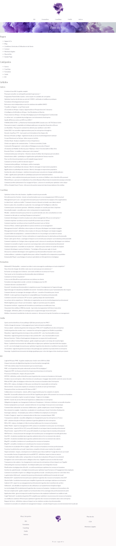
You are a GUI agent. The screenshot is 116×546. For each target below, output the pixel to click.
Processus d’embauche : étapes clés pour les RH (19, 373)
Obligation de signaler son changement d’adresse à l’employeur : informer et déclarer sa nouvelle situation (37, 402)
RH (34, 19)
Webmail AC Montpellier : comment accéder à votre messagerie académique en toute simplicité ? (34, 266)
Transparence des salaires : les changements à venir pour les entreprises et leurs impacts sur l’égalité (35, 462)
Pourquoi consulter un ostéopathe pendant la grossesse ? (22, 94)
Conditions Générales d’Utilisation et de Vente (18, 46)
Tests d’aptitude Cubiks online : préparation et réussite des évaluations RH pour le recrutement (34, 457)
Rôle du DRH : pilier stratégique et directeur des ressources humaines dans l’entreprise (31, 381)
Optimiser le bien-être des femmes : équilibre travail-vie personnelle (25, 194)
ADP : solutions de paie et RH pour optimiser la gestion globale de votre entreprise (30, 420)
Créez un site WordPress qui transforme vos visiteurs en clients (24, 279)
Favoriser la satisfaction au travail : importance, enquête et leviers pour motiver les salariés (32, 449)
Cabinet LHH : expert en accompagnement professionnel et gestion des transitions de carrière (33, 483)
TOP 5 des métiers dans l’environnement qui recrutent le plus (23, 366)
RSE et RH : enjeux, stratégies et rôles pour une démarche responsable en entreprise (30, 384)
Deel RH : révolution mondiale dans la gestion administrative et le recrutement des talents (32, 436)
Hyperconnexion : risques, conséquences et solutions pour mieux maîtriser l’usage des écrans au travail (36, 452)
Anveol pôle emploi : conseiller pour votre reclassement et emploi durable (27, 210)
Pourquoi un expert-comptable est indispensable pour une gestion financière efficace (31, 125)
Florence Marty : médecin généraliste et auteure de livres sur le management (28, 226)
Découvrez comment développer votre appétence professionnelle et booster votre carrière (33, 252)
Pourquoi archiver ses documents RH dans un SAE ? (20, 389)
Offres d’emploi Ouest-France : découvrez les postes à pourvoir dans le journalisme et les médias (34, 185)
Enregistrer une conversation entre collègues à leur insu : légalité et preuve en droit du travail (33, 459)
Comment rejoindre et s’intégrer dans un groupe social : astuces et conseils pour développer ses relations (37, 241)
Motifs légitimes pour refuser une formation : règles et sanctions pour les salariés (29, 303)
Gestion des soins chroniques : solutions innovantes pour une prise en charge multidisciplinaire (33, 172)
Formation (45, 19)
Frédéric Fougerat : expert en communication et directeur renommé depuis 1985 (29, 415)
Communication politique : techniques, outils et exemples (22, 164)
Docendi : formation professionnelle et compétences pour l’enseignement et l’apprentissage (33, 287)
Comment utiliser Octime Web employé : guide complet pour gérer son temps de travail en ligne (34, 341)
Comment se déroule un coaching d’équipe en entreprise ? (22, 215)
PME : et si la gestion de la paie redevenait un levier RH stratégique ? (25, 368)
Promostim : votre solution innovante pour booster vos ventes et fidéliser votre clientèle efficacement (36, 177)
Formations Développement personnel (16, 102)
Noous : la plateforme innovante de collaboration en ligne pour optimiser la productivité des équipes (35, 343)
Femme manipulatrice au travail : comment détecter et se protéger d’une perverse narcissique (33, 405)
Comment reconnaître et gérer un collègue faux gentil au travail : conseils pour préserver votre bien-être (37, 472)
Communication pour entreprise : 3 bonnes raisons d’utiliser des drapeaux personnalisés (31, 154)
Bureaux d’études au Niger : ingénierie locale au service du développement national (30, 135)
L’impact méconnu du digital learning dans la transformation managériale (26, 363)
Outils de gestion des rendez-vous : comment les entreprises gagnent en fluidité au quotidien (33, 330)
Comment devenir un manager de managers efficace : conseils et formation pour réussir (31, 292)
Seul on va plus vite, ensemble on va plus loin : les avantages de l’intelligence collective (31, 205)
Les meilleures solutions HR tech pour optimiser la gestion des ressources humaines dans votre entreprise (37, 498)
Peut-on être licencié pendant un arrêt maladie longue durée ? (23, 159)
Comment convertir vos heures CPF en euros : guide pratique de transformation (29, 297)
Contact (7, 49)
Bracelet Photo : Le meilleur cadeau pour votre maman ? (21, 151)
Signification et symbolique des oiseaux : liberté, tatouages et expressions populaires (30, 167)
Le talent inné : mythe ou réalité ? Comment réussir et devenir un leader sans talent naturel (32, 202)
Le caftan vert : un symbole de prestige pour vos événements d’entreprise (27, 117)
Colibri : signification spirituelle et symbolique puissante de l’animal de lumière (28, 174)
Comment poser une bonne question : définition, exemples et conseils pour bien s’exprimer (32, 207)
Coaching (58, 19)
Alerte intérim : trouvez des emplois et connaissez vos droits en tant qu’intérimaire (30, 386)
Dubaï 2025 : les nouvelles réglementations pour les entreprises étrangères (27, 130)
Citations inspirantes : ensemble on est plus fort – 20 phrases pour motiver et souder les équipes (34, 246)
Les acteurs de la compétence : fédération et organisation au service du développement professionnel (36, 300)
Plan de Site (8, 54)
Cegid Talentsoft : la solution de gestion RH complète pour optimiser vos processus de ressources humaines (37, 496)
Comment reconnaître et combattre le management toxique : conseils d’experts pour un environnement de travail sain (41, 504)
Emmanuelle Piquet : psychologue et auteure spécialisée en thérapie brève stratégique (31, 257)
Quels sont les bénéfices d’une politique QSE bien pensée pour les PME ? (27, 322)
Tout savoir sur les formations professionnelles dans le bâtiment (24, 274)
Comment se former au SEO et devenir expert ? (19, 162)
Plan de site (90, 516)
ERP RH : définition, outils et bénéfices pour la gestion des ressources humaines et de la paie (33, 376)
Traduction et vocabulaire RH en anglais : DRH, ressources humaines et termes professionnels (33, 446)
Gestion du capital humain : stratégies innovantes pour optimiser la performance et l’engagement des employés (39, 470)
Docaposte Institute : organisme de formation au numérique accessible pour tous (29, 305)
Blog (5, 44)
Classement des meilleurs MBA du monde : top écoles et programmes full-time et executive (32, 308)
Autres (80, 19)
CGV (90, 521)
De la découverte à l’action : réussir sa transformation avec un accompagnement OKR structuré (34, 197)
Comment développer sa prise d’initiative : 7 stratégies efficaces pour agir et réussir (30, 249)
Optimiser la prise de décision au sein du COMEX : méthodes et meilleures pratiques (30, 99)
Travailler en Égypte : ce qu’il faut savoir (16, 107)
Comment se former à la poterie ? (14, 277)
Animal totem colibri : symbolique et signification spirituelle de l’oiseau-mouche (28, 156)
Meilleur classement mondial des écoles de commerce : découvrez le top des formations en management (36, 313)
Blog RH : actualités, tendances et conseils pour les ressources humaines (27, 441)
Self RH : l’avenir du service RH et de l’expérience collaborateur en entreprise (28, 400)
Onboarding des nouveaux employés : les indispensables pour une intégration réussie (30, 465)
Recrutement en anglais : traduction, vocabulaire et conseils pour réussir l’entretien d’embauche (34, 410)
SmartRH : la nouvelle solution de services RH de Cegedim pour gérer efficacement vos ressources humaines (38, 394)
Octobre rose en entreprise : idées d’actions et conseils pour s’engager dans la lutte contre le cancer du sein (37, 379)
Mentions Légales (90, 527)
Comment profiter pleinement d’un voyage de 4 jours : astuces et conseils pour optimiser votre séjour (35, 182)
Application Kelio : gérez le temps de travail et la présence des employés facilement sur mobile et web (35, 493)
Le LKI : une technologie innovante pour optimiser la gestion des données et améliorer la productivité (35, 346)
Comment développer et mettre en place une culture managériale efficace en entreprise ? (32, 218)
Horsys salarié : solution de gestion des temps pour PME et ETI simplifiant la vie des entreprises (34, 328)
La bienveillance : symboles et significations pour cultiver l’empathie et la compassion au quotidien (34, 254)
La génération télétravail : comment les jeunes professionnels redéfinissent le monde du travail (33, 475)
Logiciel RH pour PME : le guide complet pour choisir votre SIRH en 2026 (27, 360)
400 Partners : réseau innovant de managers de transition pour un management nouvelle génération (35, 433)
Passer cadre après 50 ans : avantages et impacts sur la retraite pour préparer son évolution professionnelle (37, 239)
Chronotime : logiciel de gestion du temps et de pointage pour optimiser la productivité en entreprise (35, 348)
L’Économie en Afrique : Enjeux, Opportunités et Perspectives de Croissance (28, 109)
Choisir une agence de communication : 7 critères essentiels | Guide (25, 143)
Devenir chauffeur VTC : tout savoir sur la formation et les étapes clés (26, 133)
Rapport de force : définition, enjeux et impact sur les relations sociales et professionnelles (32, 501)
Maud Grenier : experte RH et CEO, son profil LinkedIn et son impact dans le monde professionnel (34, 428)
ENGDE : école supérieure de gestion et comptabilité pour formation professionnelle (30, 295)
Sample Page (8, 57)
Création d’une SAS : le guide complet (16, 91)
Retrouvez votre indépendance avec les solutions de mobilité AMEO (25, 104)
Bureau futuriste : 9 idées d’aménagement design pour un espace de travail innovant (30, 338)
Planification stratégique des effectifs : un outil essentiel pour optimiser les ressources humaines (34, 467)
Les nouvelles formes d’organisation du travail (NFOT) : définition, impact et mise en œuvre (32, 454)
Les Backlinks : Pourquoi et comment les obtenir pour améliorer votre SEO (27, 128)
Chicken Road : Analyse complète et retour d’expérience (21, 141)
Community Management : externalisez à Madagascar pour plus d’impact (27, 146)
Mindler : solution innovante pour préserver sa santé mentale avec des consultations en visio (33, 213)
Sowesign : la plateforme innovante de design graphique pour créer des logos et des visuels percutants (36, 351)
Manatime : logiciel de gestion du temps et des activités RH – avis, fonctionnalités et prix (31, 333)
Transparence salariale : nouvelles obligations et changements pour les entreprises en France (33, 418)
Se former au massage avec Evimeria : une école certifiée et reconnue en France (29, 271)
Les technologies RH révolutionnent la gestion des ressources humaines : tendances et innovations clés (36, 488)
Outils (70, 19)
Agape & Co (8, 41)
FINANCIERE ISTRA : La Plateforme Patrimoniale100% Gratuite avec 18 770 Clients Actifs (32, 122)
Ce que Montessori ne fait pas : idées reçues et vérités (21, 138)
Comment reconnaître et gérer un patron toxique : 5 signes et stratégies (26, 397)
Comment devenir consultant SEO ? (15, 284)
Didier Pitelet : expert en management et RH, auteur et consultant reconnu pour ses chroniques (34, 426)
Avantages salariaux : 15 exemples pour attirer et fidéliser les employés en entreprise (30, 413)
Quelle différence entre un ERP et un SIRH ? (18, 120)
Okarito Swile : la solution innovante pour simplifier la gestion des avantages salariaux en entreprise (35, 480)
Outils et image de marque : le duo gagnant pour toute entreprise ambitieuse (28, 325)
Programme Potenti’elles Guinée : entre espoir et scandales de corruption (27, 96)
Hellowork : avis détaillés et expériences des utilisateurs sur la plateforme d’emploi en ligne (32, 485)
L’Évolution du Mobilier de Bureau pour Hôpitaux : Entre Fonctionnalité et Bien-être (30, 149)
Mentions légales (9, 51)
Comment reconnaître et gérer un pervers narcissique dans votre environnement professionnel (34, 244)
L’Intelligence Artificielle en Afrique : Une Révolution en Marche (24, 112)
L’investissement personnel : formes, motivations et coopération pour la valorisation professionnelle (35, 236)
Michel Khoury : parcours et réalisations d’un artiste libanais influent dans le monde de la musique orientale (37, 180)
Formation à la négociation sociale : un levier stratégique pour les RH (25, 282)
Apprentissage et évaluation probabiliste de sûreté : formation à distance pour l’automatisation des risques (37, 290)
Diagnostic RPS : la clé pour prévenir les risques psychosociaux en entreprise (28, 371)
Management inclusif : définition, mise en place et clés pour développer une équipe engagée (33, 228)
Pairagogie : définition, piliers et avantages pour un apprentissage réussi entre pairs (30, 310)
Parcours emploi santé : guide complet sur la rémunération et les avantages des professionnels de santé (36, 491)
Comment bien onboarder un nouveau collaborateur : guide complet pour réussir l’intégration (33, 407)
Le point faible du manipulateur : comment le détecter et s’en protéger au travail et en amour (33, 233)
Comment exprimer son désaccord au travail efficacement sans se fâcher (27, 220)
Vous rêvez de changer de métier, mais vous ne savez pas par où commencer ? (28, 269)
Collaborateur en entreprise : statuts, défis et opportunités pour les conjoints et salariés (31, 392)
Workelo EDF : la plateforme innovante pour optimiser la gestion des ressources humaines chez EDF (35, 478)
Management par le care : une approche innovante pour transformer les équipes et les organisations (35, 200)
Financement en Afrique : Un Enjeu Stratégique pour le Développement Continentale (31, 115)
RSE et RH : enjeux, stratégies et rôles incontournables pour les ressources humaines (30, 423)
